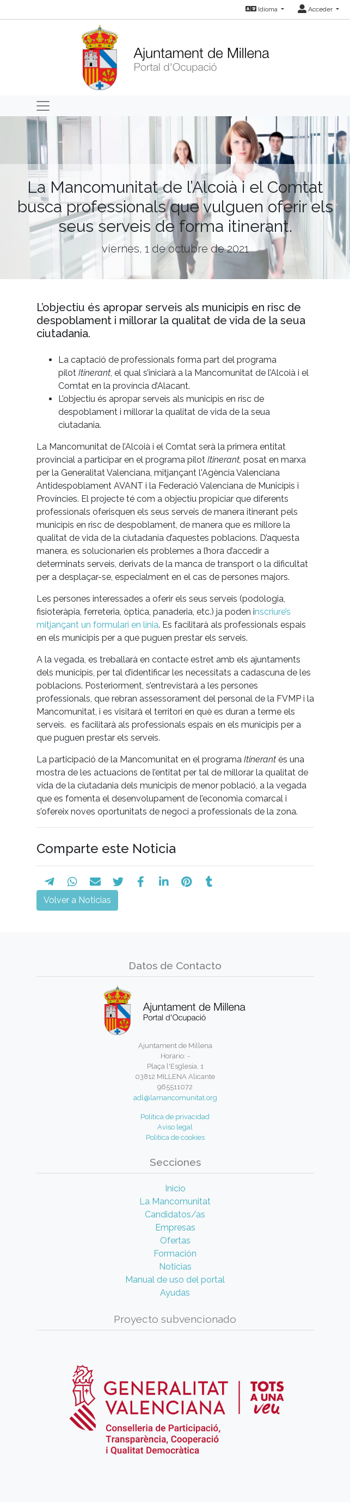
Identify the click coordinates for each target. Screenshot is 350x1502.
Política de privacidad (175, 1117)
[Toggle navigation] (43, 106)
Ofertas (175, 1240)
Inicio (175, 1188)
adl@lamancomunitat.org (175, 1098)
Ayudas (175, 1293)
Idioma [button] (262, 9)
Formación (175, 1253)
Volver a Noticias (77, 900)
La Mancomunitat (175, 1201)
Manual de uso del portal (175, 1279)
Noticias (175, 1266)
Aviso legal (175, 1127)
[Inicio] (175, 54)
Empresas (175, 1227)
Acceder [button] (316, 9)
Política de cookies (175, 1137)
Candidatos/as (175, 1214)
